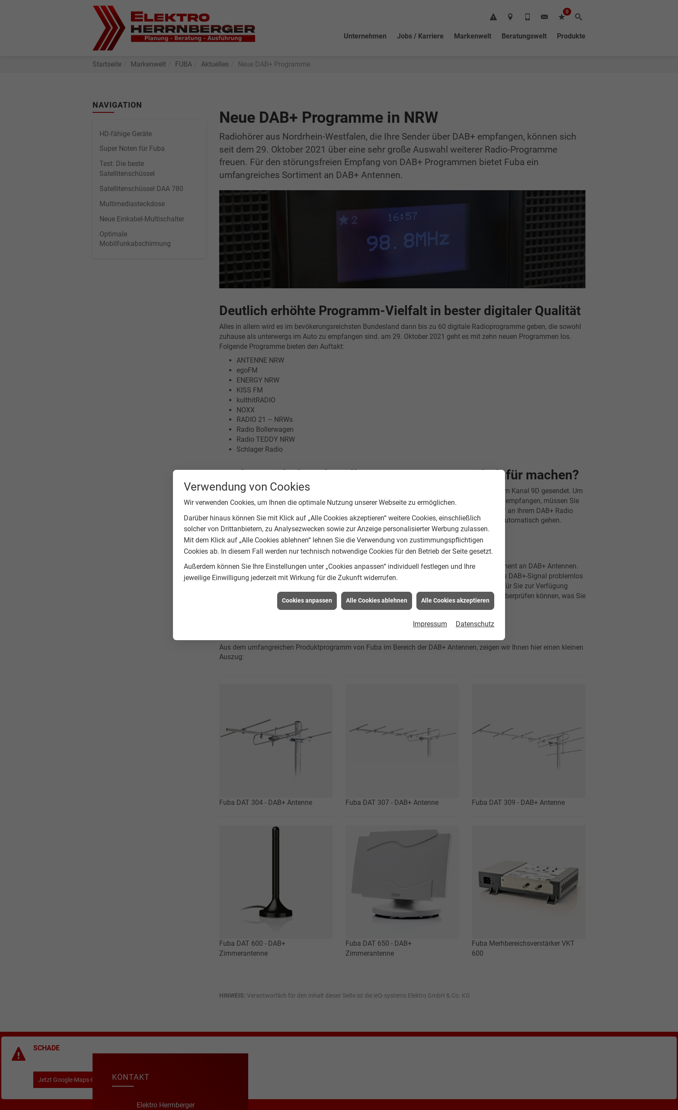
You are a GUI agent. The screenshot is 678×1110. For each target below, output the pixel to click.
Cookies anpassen (307, 600)
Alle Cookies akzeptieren (455, 600)
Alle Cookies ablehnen (376, 600)
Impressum (430, 624)
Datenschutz (475, 624)
